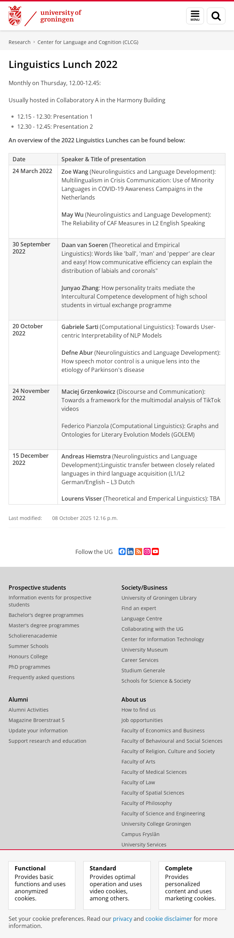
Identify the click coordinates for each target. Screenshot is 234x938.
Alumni (18, 699)
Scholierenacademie (33, 635)
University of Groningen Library (158, 597)
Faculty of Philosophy (146, 803)
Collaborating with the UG (152, 628)
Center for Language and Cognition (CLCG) (88, 42)
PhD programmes (29, 666)
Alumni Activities (29, 709)
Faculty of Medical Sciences (154, 771)
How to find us (138, 709)
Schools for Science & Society (156, 680)
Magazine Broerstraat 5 (37, 720)
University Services (143, 844)
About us (133, 699)
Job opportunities (142, 720)
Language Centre (141, 618)
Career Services (140, 660)
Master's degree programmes (44, 625)
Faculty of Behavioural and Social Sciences (172, 740)
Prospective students (37, 587)
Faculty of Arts (138, 761)
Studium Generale (143, 670)
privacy (122, 919)
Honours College (28, 656)
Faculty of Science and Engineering (163, 813)
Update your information (38, 730)
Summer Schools (29, 646)
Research (20, 42)
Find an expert (138, 608)
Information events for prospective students (50, 601)
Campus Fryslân (140, 834)
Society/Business (144, 587)
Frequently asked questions (42, 677)
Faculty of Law (138, 782)
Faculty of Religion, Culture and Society (168, 751)
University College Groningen (156, 823)
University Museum (144, 649)
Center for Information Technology (162, 639)
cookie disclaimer (168, 919)
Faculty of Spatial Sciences (152, 792)
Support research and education (47, 740)
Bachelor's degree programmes (46, 615)
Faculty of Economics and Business (163, 730)
